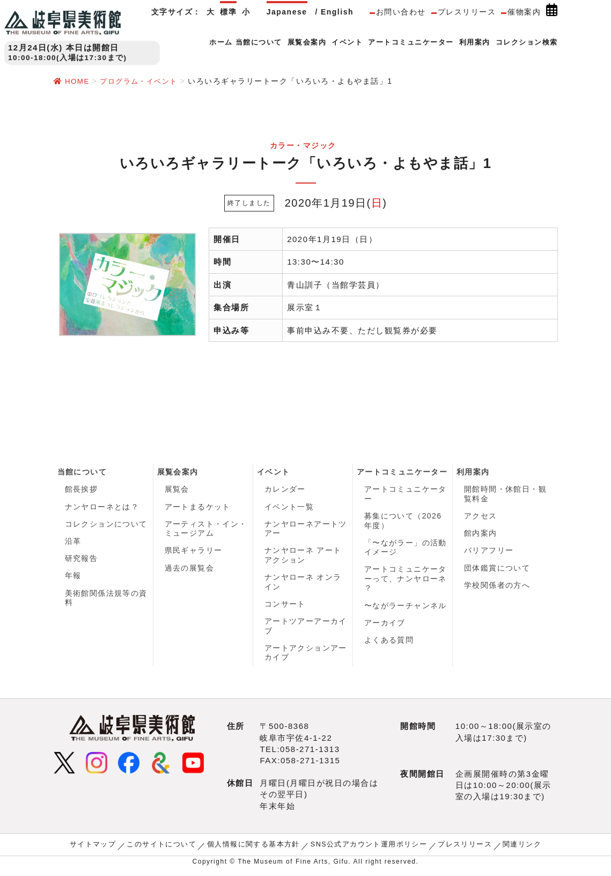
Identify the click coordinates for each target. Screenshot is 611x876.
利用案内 (473, 472)
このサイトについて (169, 850)
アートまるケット (198, 507)
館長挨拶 (81, 489)
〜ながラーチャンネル (405, 608)
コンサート (285, 607)
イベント (273, 472)
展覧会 (177, 489)
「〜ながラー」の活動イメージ (405, 549)
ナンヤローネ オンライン (303, 585)
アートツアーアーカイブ (306, 631)
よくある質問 (389, 644)
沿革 (73, 543)
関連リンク (510, 850)
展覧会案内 (178, 472)
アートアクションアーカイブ (306, 658)
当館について (82, 472)
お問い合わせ (401, 12)
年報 (73, 579)
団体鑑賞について (497, 571)
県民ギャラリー (194, 553)
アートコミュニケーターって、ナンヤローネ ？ (405, 581)
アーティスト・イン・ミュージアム (206, 530)
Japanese (287, 12)
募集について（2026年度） (403, 522)
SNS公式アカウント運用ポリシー (365, 850)
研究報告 (81, 561)
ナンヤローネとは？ (102, 507)
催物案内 (524, 12)
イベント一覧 (289, 507)
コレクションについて (106, 525)
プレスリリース (467, 12)
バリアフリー (489, 553)
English (337, 12)
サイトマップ (104, 850)
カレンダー (285, 489)
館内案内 (480, 535)
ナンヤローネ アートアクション (303, 558)
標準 (228, 12)
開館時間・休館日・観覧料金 (505, 494)
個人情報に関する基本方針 (255, 850)
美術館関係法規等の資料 (106, 602)
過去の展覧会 (190, 571)
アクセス (480, 517)
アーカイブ (385, 626)
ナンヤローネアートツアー (306, 530)
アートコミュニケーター (402, 472)
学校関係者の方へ (497, 589)
